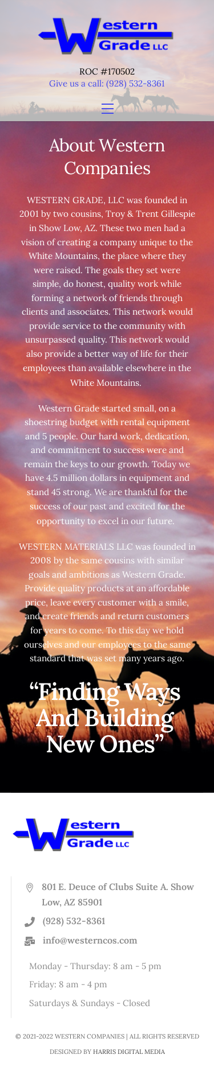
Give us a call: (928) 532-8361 (107, 83)
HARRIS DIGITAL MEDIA (129, 1052)
